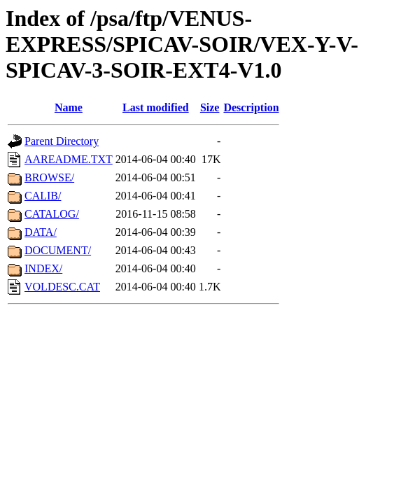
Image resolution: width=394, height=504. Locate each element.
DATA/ (40, 232)
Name (69, 107)
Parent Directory (61, 141)
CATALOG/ (51, 214)
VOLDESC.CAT (62, 287)
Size (210, 107)
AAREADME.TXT (68, 159)
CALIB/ (42, 196)
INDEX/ (43, 268)
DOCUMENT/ (57, 250)
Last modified (155, 107)
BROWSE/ (49, 177)
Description (251, 107)
